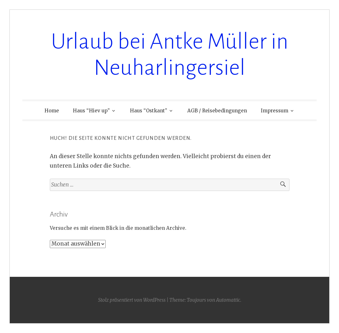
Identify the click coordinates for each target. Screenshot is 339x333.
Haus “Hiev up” (91, 111)
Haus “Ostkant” (148, 111)
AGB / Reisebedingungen (217, 111)
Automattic (228, 300)
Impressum (274, 111)
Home (51, 111)
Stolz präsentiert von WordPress (132, 300)
